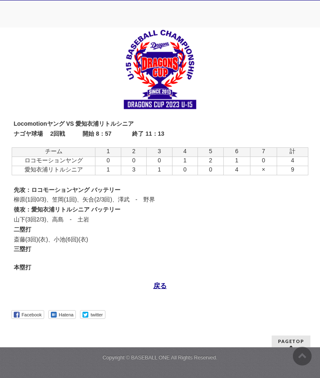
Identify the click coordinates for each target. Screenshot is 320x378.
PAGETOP (291, 341)
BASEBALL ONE (150, 358)
